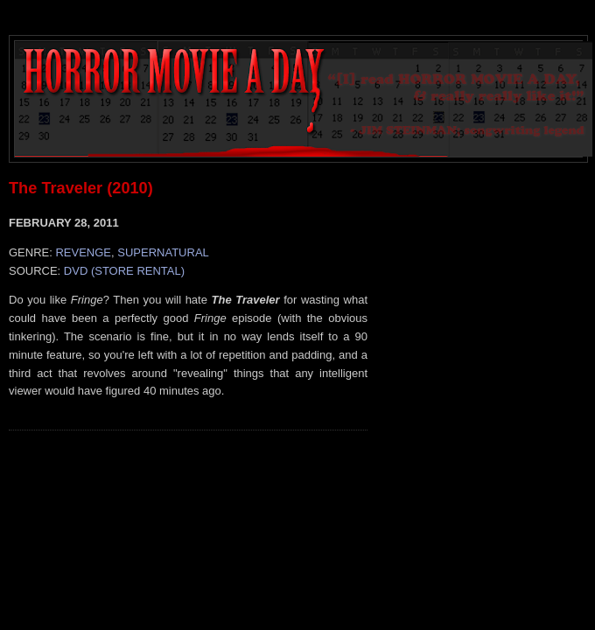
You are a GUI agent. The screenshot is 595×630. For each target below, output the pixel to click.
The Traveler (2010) (81, 188)
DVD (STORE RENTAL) (124, 270)
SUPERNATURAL (163, 252)
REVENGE (83, 252)
